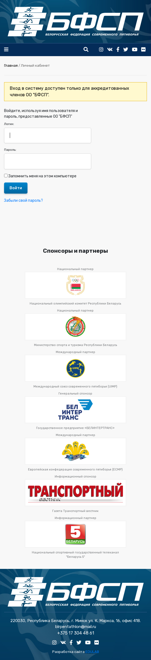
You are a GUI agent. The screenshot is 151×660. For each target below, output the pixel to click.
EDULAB (92, 652)
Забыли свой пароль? (23, 200)
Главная (11, 65)
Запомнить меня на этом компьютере (42, 176)
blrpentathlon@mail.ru (75, 626)
